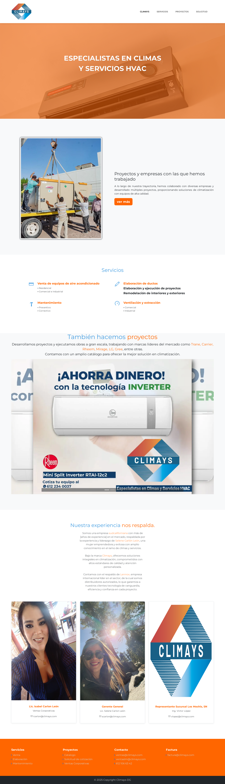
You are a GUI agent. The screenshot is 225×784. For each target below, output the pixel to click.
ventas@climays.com (129, 755)
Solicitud (202, 11)
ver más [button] (123, 202)
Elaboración (20, 759)
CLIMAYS (144, 11)
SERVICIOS (162, 11)
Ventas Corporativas (76, 763)
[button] (26, 426)
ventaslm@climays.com (131, 759)
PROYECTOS (182, 11)
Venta (16, 755)
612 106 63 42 (124, 763)
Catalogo (69, 755)
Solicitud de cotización (78, 759)
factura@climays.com (181, 755)
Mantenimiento (22, 763)
